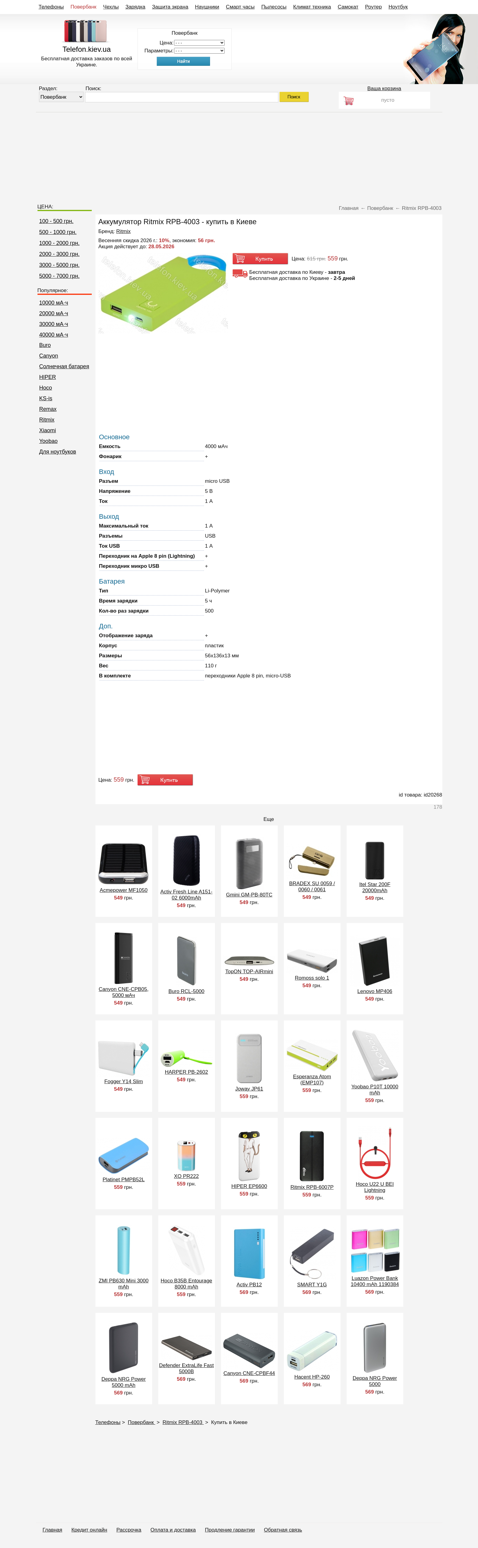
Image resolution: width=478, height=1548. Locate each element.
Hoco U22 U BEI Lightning (375, 1187)
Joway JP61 (249, 1089)
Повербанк (83, 7)
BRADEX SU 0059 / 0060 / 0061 (312, 886)
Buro (45, 345)
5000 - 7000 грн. (59, 276)
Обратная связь (283, 1530)
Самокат (348, 7)
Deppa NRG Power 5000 (375, 1381)
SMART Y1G (312, 1285)
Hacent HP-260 (312, 1377)
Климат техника (312, 7)
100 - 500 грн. (56, 221)
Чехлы (111, 7)
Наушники (207, 7)
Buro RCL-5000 (186, 991)
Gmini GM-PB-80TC (249, 895)
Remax (48, 409)
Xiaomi (47, 430)
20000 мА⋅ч (53, 313)
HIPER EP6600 (249, 1186)
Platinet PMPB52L (124, 1179)
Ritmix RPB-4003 (183, 1422)
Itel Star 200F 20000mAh (374, 887)
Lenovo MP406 (374, 991)
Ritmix (47, 420)
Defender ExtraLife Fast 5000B (186, 1368)
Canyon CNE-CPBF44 (249, 1373)
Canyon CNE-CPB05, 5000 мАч (123, 992)
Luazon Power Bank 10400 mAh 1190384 (375, 1281)
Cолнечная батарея (64, 366)
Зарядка (135, 7)
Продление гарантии (230, 1530)
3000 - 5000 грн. (59, 265)
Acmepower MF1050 (124, 890)
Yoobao (48, 441)
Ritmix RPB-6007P (312, 1187)
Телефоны (51, 7)
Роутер (373, 7)
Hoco (45, 388)
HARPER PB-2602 (186, 1072)
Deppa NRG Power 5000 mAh (124, 1382)
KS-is (45, 398)
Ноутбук (398, 7)
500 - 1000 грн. (58, 232)
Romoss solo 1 (312, 978)
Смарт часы (240, 7)
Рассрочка (128, 1530)
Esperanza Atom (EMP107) (312, 1080)
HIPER (47, 377)
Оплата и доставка (173, 1530)
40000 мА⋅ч (53, 335)
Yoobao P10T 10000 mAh (374, 1090)
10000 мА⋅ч (53, 303)
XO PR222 (186, 1176)
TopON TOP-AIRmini (249, 971)
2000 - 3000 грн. (59, 254)
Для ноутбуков (57, 452)
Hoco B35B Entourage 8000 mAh (186, 1284)
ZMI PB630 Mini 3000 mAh (123, 1284)
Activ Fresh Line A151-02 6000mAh (186, 895)
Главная (52, 1530)
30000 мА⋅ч (53, 324)
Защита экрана (170, 7)
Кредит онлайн (89, 1530)
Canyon (48, 356)
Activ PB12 (249, 1285)
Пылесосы (274, 7)
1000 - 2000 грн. (59, 243)
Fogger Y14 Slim (123, 1081)
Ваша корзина (384, 88)
